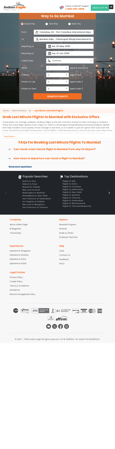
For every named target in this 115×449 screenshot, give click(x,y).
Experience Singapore (20, 250)
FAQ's (62, 263)
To (22, 39)
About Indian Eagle (19, 224)
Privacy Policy (16, 277)
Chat (61, 251)
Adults (24, 68)
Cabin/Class (27, 60)
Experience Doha (18, 259)
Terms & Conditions (19, 285)
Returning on (27, 53)
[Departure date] (70, 46)
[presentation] (37, 32)
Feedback (64, 259)
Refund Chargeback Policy (22, 294)
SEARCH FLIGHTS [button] (57, 96)
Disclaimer (15, 290)
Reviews (63, 228)
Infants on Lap (28, 81)
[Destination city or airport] (64, 39)
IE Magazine (15, 228)
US (30, 110)
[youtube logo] (48, 326)
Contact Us (64, 255)
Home (7, 110)
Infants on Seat (28, 88)
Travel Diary (15, 233)
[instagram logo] (66, 326)
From (23, 32)
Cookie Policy (16, 281)
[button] (111, 7)
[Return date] (70, 53)
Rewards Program (67, 224)
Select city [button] (100, 7)
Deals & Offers (66, 233)
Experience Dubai (18, 263)
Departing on (27, 46)
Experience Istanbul (19, 255)
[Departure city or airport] (64, 32)
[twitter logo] (54, 326)
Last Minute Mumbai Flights (48, 110)
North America (19, 110)
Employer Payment (68, 237)
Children (25, 74)
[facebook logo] (60, 326)
